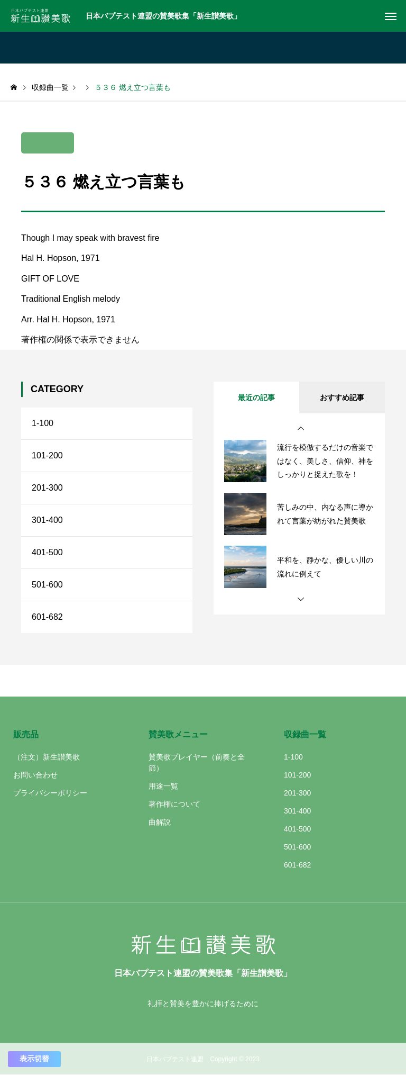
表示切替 (34, 1058)
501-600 (47, 584)
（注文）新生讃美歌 (46, 757)
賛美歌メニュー (178, 734)
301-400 (47, 520)
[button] (301, 428)
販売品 (26, 734)
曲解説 (160, 822)
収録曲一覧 (305, 734)
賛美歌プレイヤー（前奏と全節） (197, 762)
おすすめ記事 (342, 397)
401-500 (47, 552)
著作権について (174, 804)
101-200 (47, 455)
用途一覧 (163, 786)
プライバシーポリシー (50, 793)
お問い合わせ (35, 775)
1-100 (42, 423)
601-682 (47, 616)
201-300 (47, 487)
